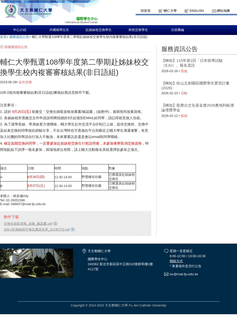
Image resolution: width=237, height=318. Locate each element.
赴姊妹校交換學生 (98, 30)
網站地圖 (223, 11)
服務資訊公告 (19, 37)
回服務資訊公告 (16, 47)
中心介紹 (19, 30)
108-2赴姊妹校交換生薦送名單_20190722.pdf (37, 229)
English (197, 11)
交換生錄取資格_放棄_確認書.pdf (28, 223)
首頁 (3, 37)
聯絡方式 (176, 261)
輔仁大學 (170, 11)
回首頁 (146, 11)
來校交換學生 (138, 30)
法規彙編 (177, 30)
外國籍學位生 (59, 30)
